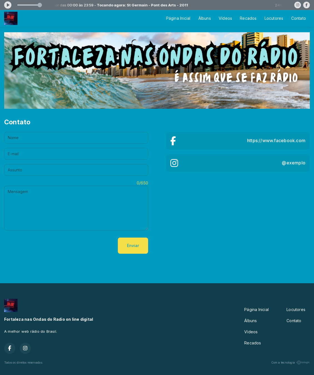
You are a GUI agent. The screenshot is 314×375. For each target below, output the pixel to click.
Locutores (274, 18)
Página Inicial (178, 18)
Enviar (133, 245)
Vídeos (225, 18)
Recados (248, 18)
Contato (298, 18)
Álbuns (204, 18)
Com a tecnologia (290, 362)
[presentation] (46, 245)
